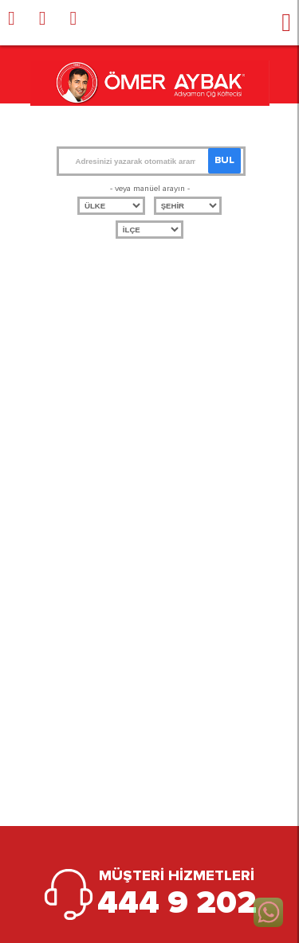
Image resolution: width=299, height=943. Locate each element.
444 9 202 (177, 903)
